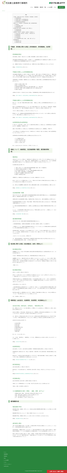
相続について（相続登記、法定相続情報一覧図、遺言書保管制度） (25, 23)
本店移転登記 (17, 37)
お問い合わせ (61, 7)
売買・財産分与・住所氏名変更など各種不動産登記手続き (27, 95)
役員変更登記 (17, 34)
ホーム (32, 7)
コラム (55, 7)
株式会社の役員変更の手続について (22, 359)
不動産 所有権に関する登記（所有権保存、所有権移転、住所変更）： (26, 16)
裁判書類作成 (16, 39)
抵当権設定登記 (17, 29)
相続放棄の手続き (19, 418)
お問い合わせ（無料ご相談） (57, 471)
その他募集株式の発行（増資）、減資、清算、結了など (24, 38)
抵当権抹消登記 (17, 30)
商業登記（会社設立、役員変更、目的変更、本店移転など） (24, 32)
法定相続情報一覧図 (18, 25)
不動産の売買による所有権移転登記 (21, 19)
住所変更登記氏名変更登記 (19, 21)
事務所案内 (36, 7)
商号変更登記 (17, 35)
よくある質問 (49, 7)
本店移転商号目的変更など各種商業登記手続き (24, 373)
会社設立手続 (18, 341)
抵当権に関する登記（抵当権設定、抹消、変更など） (23, 28)
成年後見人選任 (17, 42)
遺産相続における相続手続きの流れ (22, 187)
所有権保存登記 (17, 18)
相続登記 (16, 24)
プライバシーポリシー (7, 464)
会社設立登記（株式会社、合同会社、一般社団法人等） (24, 33)
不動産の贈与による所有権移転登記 (21, 20)
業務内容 (41, 7)
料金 (45, 7)
